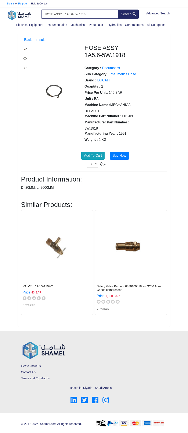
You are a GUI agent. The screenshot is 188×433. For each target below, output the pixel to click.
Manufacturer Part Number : (106, 122)
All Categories (156, 25)
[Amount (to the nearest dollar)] (79, 14)
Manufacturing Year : (101, 133)
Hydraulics (115, 25)
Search (128, 14)
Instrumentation (57, 25)
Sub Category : (96, 74)
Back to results (35, 40)
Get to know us (31, 366)
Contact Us (28, 372)
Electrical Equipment (29, 25)
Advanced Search (158, 13)
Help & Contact (39, 3)
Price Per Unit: (96, 92)
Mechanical (78, 25)
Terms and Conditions (35, 378)
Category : (92, 68)
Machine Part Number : (102, 116)
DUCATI (103, 80)
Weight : (91, 139)
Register (23, 3)
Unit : (88, 99)
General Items (134, 25)
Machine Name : (97, 105)
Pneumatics (96, 25)
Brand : (90, 80)
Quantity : (92, 86)
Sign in (11, 3)
